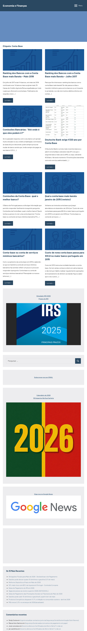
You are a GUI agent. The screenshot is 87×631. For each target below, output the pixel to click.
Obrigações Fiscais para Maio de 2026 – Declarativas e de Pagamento (33, 575)
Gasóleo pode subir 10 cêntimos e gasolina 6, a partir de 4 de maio (32, 595)
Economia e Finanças (16, 5)
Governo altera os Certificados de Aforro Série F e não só (42, 624)
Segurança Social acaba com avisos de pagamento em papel (46, 621)
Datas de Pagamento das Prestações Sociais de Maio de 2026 (52, 630)
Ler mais (7, 100)
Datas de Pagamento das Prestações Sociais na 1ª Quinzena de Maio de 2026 (35, 592)
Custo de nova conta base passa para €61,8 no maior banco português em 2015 (63, 254)
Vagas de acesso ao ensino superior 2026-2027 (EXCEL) (28, 589)
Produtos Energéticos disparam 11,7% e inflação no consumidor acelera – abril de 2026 (39, 597)
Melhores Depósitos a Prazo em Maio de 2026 (25, 580)
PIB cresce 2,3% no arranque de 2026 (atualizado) (26, 600)
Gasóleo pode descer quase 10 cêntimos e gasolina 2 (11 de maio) (32, 577)
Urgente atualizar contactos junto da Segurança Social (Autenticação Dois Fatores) (49, 618)
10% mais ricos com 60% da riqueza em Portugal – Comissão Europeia (33, 583)
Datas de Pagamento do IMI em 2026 (21, 586)
